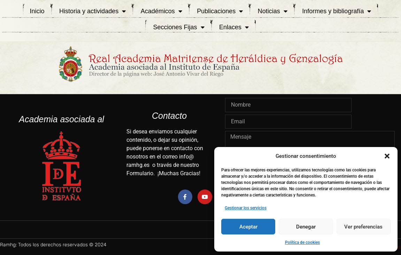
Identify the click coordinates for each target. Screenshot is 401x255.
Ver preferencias (363, 227)
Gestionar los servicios (246, 208)
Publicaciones (220, 11)
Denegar (306, 227)
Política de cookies (302, 242)
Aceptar (248, 227)
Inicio (37, 11)
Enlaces (234, 27)
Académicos (161, 11)
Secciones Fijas (178, 27)
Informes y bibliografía (336, 11)
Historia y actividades (92, 11)
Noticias (272, 11)
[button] (387, 156)
